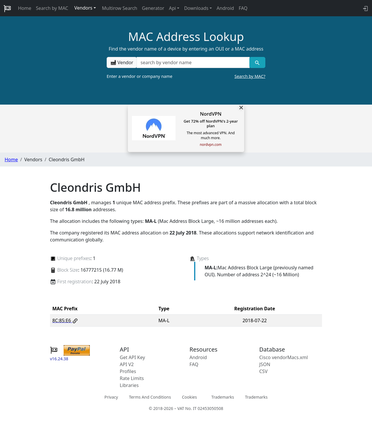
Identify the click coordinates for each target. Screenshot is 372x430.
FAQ (243, 8)
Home (24, 8)
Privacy (111, 397)
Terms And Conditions (150, 397)
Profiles (128, 371)
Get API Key (132, 357)
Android (225, 8)
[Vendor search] (257, 62)
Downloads (196, 8)
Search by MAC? (250, 76)
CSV (263, 371)
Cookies (189, 397)
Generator (153, 8)
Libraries (129, 385)
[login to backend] (365, 8)
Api (172, 8)
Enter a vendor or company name (186, 76)
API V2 (127, 364)
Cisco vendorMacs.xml (283, 357)
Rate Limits (132, 378)
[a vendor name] (193, 62)
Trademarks (222, 397)
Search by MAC (52, 8)
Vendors (83, 8)
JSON (264, 364)
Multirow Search (119, 8)
